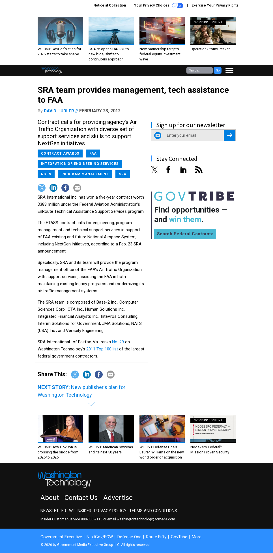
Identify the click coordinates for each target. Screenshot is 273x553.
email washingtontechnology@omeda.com (141, 519)
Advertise (118, 498)
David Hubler (59, 110)
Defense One (129, 536)
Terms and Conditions (153, 510)
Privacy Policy (110, 510)
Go (218, 70)
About (49, 498)
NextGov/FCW (100, 536)
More (196, 536)
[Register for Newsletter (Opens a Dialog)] (229, 135)
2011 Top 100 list (102, 349)
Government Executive (61, 536)
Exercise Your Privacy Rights (215, 5)
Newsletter (53, 510)
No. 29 (118, 341)
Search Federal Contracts (185, 233)
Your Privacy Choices (158, 5)
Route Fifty (156, 536)
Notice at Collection (109, 5)
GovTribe (179, 536)
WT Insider (80, 510)
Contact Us (81, 498)
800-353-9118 (91, 519)
